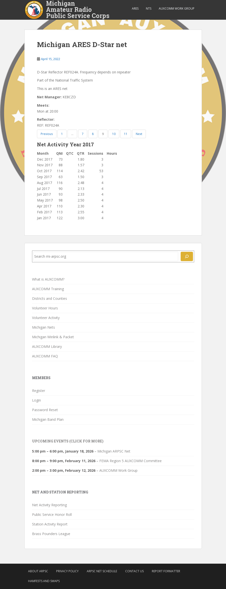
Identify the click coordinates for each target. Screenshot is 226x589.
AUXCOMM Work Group (176, 8)
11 (125, 134)
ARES (135, 8)
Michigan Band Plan (48, 419)
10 (114, 134)
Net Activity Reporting (49, 505)
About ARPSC (38, 571)
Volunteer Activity (46, 317)
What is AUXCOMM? (48, 279)
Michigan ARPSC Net (113, 451)
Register (38, 390)
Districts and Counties (49, 298)
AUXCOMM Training (48, 288)
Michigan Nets (43, 327)
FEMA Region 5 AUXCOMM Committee (130, 460)
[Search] (187, 256)
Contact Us (134, 571)
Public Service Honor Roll (52, 514)
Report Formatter (166, 571)
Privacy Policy (67, 571)
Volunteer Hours (45, 308)
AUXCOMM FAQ (45, 356)
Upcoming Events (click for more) (68, 441)
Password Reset (45, 409)
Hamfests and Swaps (44, 581)
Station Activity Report (50, 524)
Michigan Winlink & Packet (53, 337)
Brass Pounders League (51, 533)
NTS (148, 8)
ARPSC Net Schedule (102, 571)
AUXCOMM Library (47, 346)
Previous (47, 134)
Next (139, 134)
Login (36, 400)
